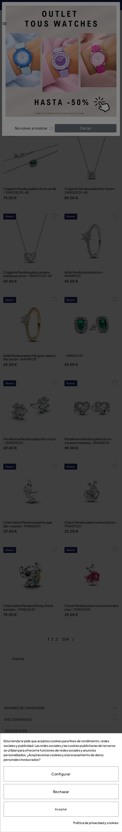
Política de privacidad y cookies (95, 823)
